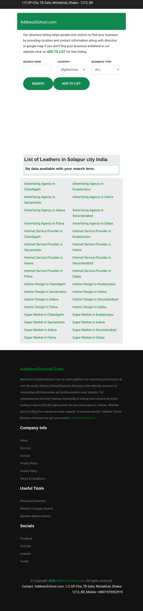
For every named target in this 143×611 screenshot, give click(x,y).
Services (25, 448)
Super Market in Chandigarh (44, 315)
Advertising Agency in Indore (93, 197)
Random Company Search (36, 508)
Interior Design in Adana (41, 299)
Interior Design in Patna (41, 307)
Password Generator (33, 501)
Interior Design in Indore (90, 292)
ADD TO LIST (56, 52)
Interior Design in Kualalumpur (94, 284)
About (24, 440)
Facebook (26, 538)
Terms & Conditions (32, 478)
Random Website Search (35, 516)
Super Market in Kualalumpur (93, 315)
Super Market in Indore (89, 322)
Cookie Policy (28, 471)
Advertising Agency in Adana (44, 210)
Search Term (32, 61)
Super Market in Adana (40, 330)
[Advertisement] (71, 124)
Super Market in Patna (40, 337)
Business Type (102, 61)
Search (38, 83)
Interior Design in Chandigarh (45, 284)
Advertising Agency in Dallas (93, 223)
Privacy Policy (28, 463)
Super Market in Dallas (89, 337)
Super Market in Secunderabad (94, 330)
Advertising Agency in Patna (44, 223)
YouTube (25, 546)
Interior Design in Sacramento (45, 292)
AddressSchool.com (38, 22)
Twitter (24, 561)
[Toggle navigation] (120, 21)
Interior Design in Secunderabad (95, 299)
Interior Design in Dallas (89, 307)
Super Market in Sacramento (44, 322)
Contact (25, 455)
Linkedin (25, 553)
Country (63, 61)
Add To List (71, 83)
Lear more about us (82, 418)
